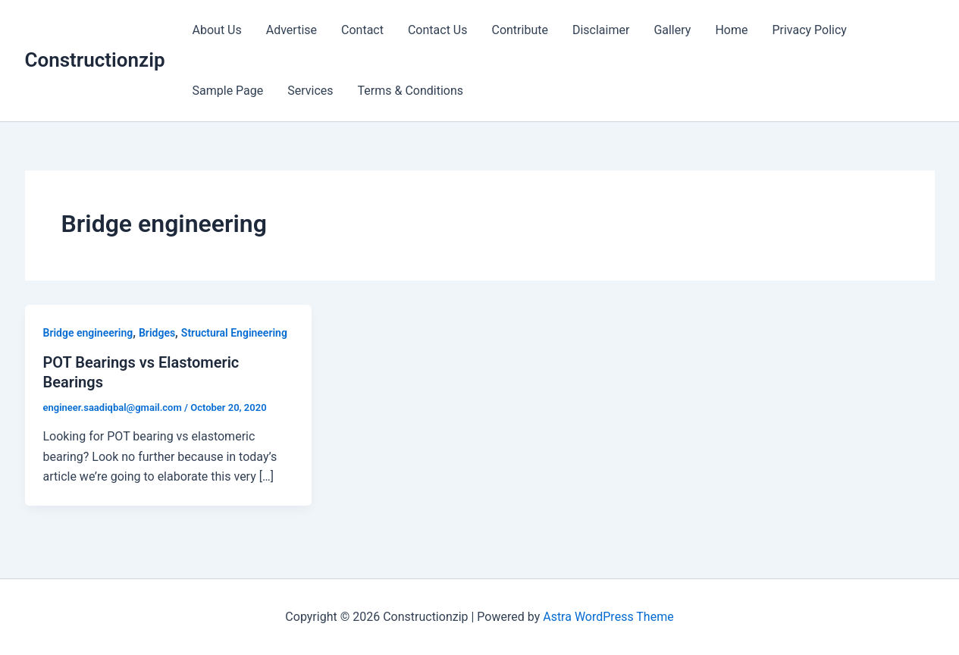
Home (731, 30)
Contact (362, 30)
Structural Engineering (234, 333)
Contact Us (438, 30)
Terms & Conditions (411, 90)
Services (310, 90)
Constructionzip (95, 60)
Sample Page (228, 90)
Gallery (672, 30)
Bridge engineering (88, 333)
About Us (217, 30)
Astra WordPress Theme (608, 617)
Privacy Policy (809, 30)
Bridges (157, 333)
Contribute (519, 30)
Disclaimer (600, 30)
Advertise (291, 30)
